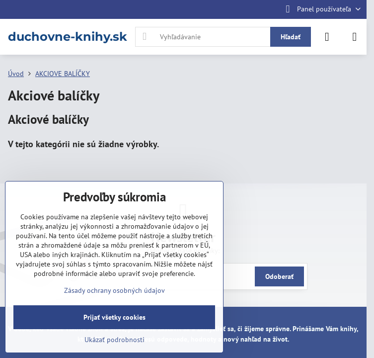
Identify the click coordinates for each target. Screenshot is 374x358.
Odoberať (279, 276)
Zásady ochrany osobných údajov (114, 290)
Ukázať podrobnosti (114, 339)
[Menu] (355, 37)
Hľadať (290, 36)
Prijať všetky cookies (114, 317)
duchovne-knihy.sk (67, 37)
